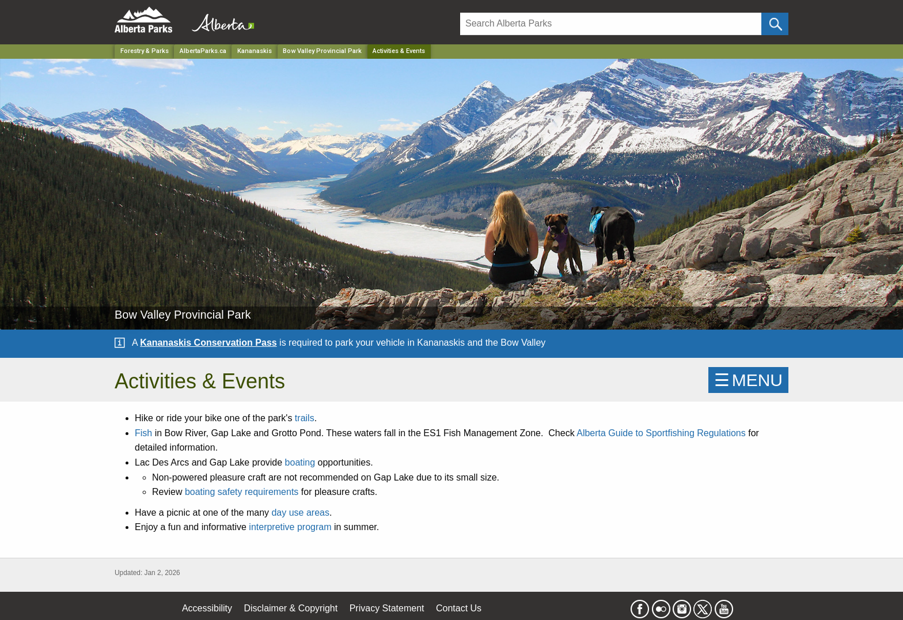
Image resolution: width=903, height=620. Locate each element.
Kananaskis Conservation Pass (208, 342)
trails (304, 418)
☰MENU (748, 380)
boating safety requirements (241, 492)
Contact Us (458, 608)
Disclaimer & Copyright (291, 608)
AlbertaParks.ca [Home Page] (203, 51)
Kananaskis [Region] (254, 51)
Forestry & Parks (144, 51)
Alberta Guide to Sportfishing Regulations (661, 433)
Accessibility (207, 608)
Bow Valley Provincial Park (322, 51)
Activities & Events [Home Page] (399, 51)
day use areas (300, 512)
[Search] (610, 24)
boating (300, 462)
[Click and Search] (774, 24)
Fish (143, 433)
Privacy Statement (387, 608)
